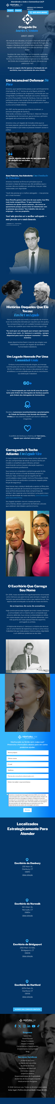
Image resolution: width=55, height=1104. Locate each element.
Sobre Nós (27, 1036)
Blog (27, 1052)
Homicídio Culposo (27, 1071)
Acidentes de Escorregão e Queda (27, 1079)
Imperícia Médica (27, 1074)
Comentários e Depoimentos (27, 1046)
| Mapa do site (41, 1090)
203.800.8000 (38, 12)
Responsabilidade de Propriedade (27, 1076)
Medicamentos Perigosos (27, 1081)
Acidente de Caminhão (27, 1063)
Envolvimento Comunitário (27, 1049)
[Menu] (7, 16)
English (10, 10)
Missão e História (27, 1044)
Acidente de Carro (27, 1061)
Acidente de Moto (27, 1066)
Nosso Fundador (27, 1041)
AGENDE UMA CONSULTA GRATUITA (27, 1009)
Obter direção (27, 875)
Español (18, 10)
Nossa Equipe (27, 1039)
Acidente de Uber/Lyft (27, 1068)
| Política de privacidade (26, 1090)
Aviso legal (12, 1090)
